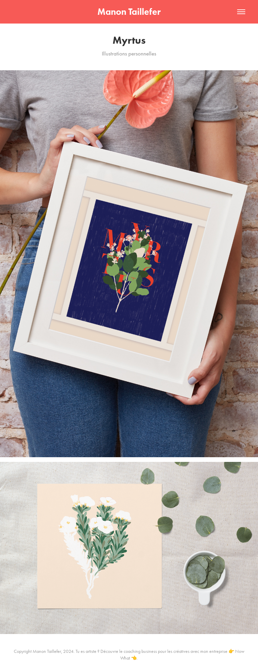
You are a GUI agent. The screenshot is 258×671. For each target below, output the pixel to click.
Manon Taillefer (129, 11)
